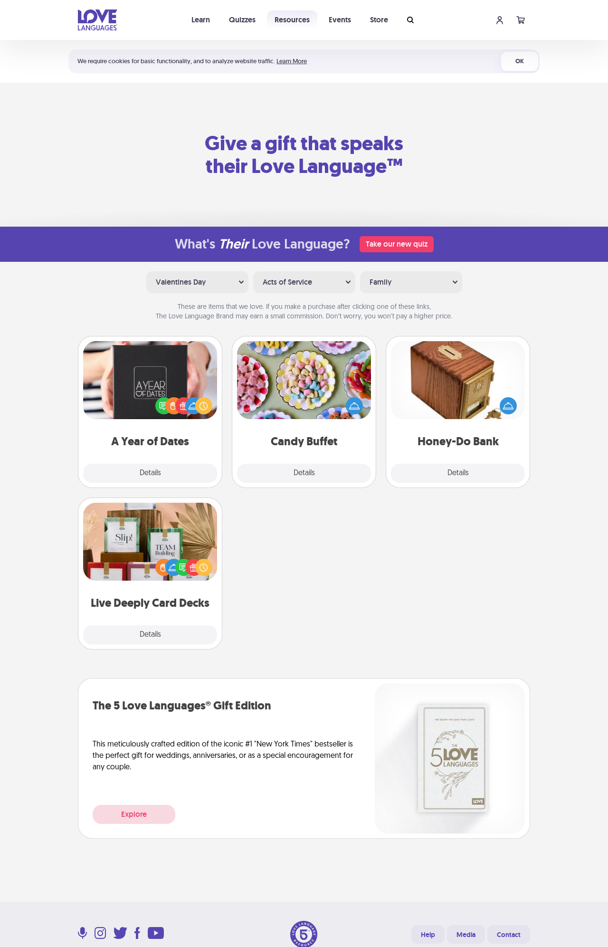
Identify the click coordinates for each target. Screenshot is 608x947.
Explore (134, 814)
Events (340, 20)
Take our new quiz (397, 244)
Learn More (291, 61)
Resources (292, 20)
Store (379, 20)
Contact (509, 934)
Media (465, 934)
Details (150, 473)
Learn (200, 20)
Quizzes (242, 20)
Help (428, 934)
